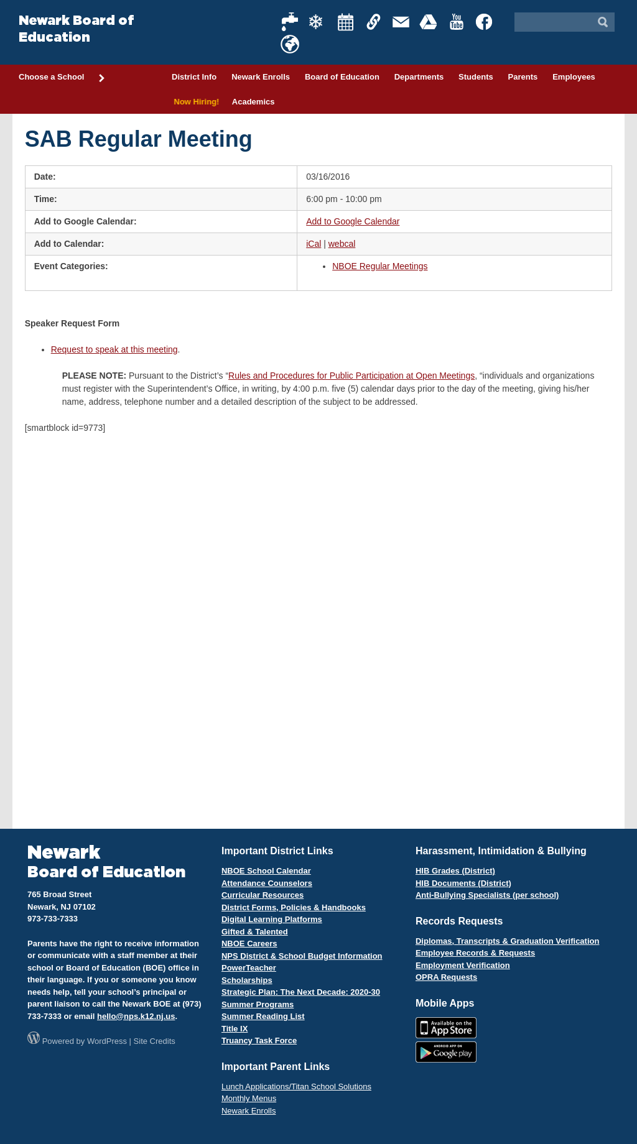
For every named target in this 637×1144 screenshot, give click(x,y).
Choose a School (62, 78)
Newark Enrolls (260, 76)
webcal (342, 244)
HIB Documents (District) (463, 883)
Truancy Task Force (259, 1040)
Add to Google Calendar (352, 221)
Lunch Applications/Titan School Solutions (296, 1086)
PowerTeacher (248, 967)
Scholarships (246, 980)
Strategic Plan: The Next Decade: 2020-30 (300, 992)
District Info (194, 76)
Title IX (234, 1028)
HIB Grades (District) (455, 870)
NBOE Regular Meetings (379, 266)
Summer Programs (257, 1004)
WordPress (107, 1041)
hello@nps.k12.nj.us (136, 1016)
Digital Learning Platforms (271, 919)
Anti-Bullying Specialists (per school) (487, 895)
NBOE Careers (249, 943)
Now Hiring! (194, 101)
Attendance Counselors (266, 883)
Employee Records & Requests (475, 952)
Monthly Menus (248, 1098)
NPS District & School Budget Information (302, 956)
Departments (419, 76)
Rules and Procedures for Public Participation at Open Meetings (351, 376)
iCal (313, 244)
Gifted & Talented (254, 931)
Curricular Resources (262, 895)
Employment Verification (463, 965)
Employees (573, 76)
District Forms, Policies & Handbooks (293, 907)
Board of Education (342, 76)
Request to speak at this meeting (114, 349)
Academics (253, 101)
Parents (523, 76)
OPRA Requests (446, 977)
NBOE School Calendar (266, 870)
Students (475, 76)
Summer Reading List (263, 1016)
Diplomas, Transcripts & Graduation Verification (507, 941)
